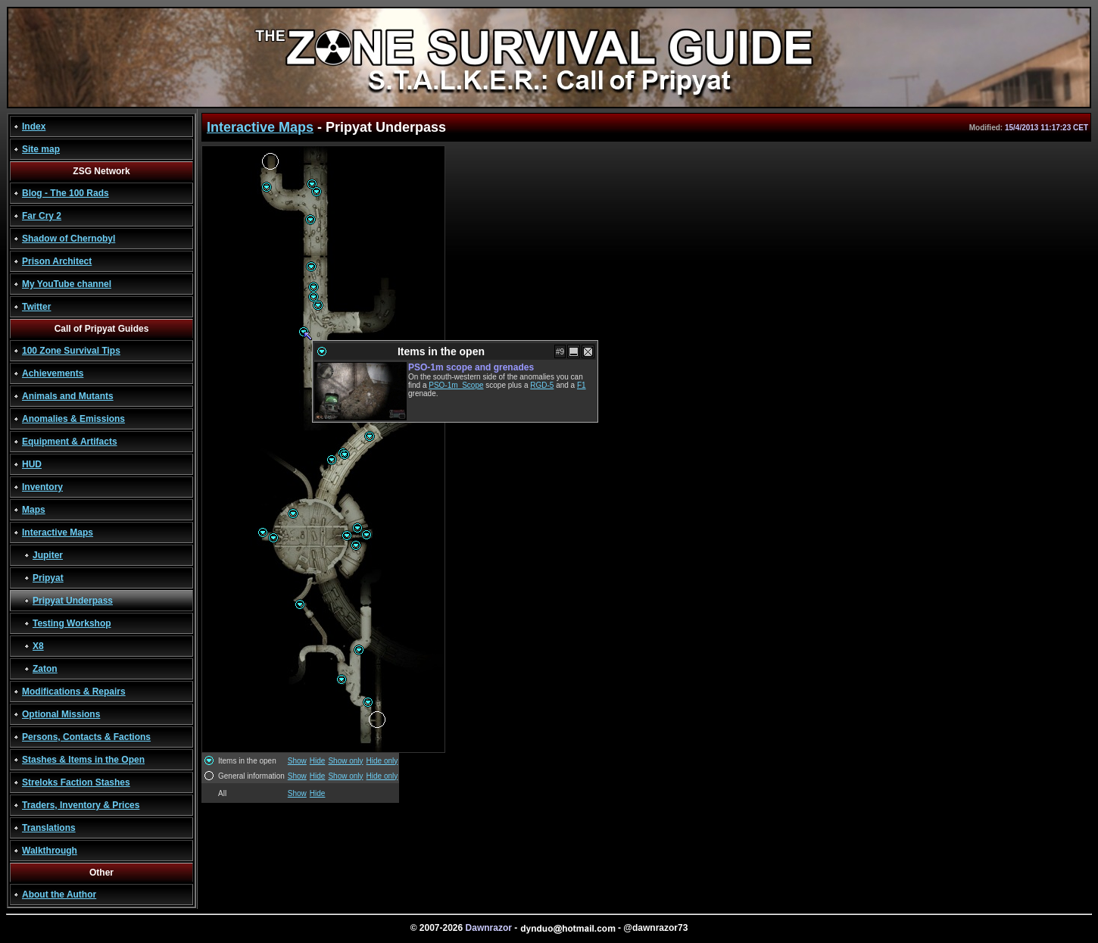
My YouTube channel (66, 284)
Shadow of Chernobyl (68, 238)
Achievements (52, 373)
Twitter (36, 306)
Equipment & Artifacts (69, 441)
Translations (49, 828)
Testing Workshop (72, 623)
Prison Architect (57, 261)
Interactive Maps (57, 532)
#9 (560, 352)
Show (297, 761)
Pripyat (48, 578)
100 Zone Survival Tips (71, 350)
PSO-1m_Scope (456, 385)
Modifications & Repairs (74, 691)
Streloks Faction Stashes (76, 782)
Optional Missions (61, 714)
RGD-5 (542, 385)
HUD (32, 464)
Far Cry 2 (41, 216)
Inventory (42, 487)
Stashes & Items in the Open (83, 759)
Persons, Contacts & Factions (86, 737)
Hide (318, 761)
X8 (38, 646)
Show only (345, 761)
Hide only (382, 761)
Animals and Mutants (68, 396)
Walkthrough (49, 850)
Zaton (45, 669)
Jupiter (48, 555)
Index (33, 126)
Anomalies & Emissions (73, 419)
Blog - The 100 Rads (65, 193)
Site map (41, 149)
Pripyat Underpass (73, 600)
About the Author (59, 894)
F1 (581, 385)
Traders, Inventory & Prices (80, 805)
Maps (33, 509)
